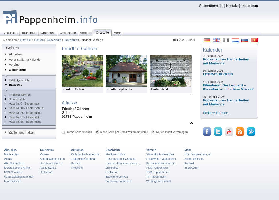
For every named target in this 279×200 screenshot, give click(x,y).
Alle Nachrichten (14, 163)
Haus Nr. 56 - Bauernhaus (23, 121)
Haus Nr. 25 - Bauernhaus (23, 112)
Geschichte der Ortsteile (120, 158)
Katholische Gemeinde (85, 154)
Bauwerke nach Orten (118, 181)
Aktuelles (13, 54)
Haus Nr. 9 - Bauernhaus (22, 103)
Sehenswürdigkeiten (52, 158)
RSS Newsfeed (13, 172)
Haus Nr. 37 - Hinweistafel (23, 117)
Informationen (12, 181)
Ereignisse (111, 167)
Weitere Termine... (217, 113)
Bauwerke (70, 40)
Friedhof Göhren (18, 94)
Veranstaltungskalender (23, 59)
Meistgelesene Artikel (17, 167)
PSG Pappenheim (157, 167)
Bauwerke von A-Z (116, 176)
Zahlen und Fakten (20, 132)
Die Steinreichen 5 (51, 163)
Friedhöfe (77, 167)
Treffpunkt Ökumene (83, 158)
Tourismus (47, 149)
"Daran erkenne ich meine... (122, 163)
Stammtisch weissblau (160, 154)
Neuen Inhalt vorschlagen (172, 132)
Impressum (249, 6)
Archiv (8, 158)
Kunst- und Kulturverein (160, 163)
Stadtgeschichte (115, 154)
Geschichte (54, 40)
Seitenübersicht (211, 6)
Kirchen (76, 163)
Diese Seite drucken (79, 132)
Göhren (39, 40)
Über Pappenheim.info (198, 154)
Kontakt (232, 6)
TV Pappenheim (156, 176)
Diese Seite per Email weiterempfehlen (124, 132)
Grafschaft (46, 172)
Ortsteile (25, 40)
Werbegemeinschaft (158, 181)
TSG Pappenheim (157, 172)
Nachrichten (11, 154)
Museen (45, 154)
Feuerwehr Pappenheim (161, 158)
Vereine (12, 64)
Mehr (187, 149)
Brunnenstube (15, 99)
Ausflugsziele (48, 167)
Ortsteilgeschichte (18, 80)
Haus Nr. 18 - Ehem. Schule (24, 108)
